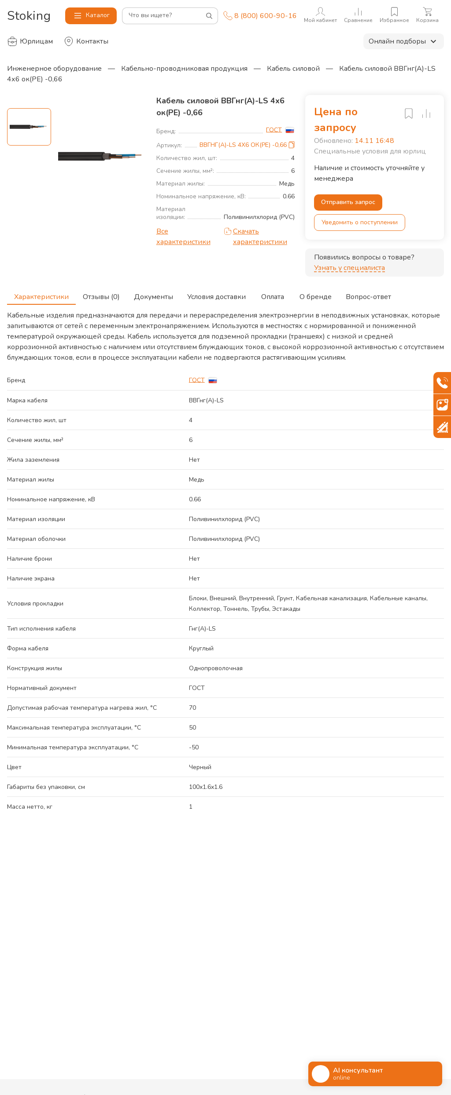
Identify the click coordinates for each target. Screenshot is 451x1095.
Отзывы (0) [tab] (101, 294)
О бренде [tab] (315, 294)
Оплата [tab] (272, 294)
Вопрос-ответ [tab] (368, 294)
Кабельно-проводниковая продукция (184, 68)
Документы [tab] (153, 294)
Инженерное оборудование (54, 68)
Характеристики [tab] (41, 294)
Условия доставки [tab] (216, 294)
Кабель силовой (293, 68)
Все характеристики (183, 236)
